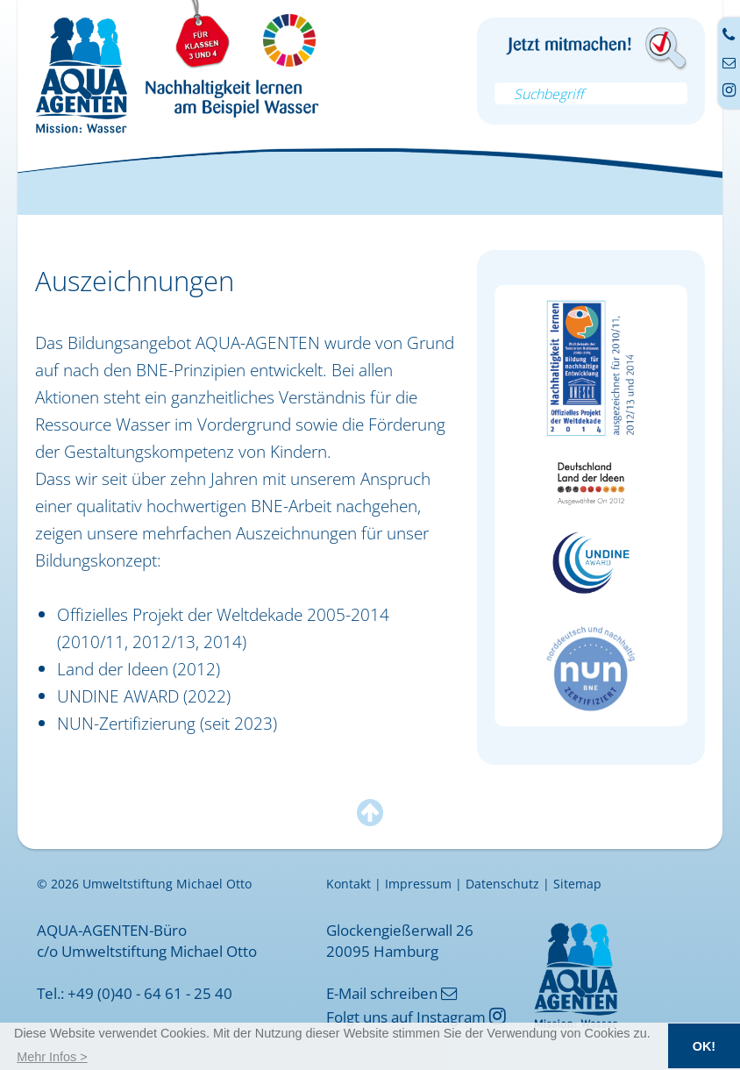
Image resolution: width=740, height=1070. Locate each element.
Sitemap (577, 884)
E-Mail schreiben (391, 992)
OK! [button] (704, 1046)
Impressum (418, 884)
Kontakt (348, 884)
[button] (52, 1057)
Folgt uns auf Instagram (416, 1016)
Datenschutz (502, 884)
